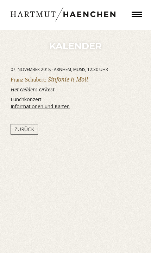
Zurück (24, 129)
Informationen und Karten (40, 106)
